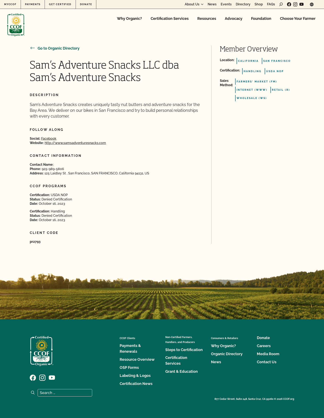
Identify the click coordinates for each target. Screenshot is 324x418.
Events (226, 4)
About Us (192, 4)
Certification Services (170, 18)
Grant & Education (181, 371)
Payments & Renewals (130, 348)
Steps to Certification (184, 350)
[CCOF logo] (15, 21)
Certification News (136, 383)
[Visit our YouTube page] (301, 4)
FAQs (271, 4)
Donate (86, 4)
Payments (32, 4)
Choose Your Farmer (298, 18)
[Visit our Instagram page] (295, 4)
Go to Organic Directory (55, 48)
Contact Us (266, 362)
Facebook (48, 139)
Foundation (261, 18)
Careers (264, 346)
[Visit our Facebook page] (289, 4)
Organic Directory (227, 354)
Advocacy (233, 18)
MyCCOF (10, 4)
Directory (243, 4)
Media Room (268, 354)
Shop (259, 4)
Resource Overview (137, 359)
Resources (206, 18)
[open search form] (281, 4)
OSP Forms (129, 367)
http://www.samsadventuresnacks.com (75, 143)
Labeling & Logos (135, 375)
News (212, 4)
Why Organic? (129, 18)
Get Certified (60, 4)
